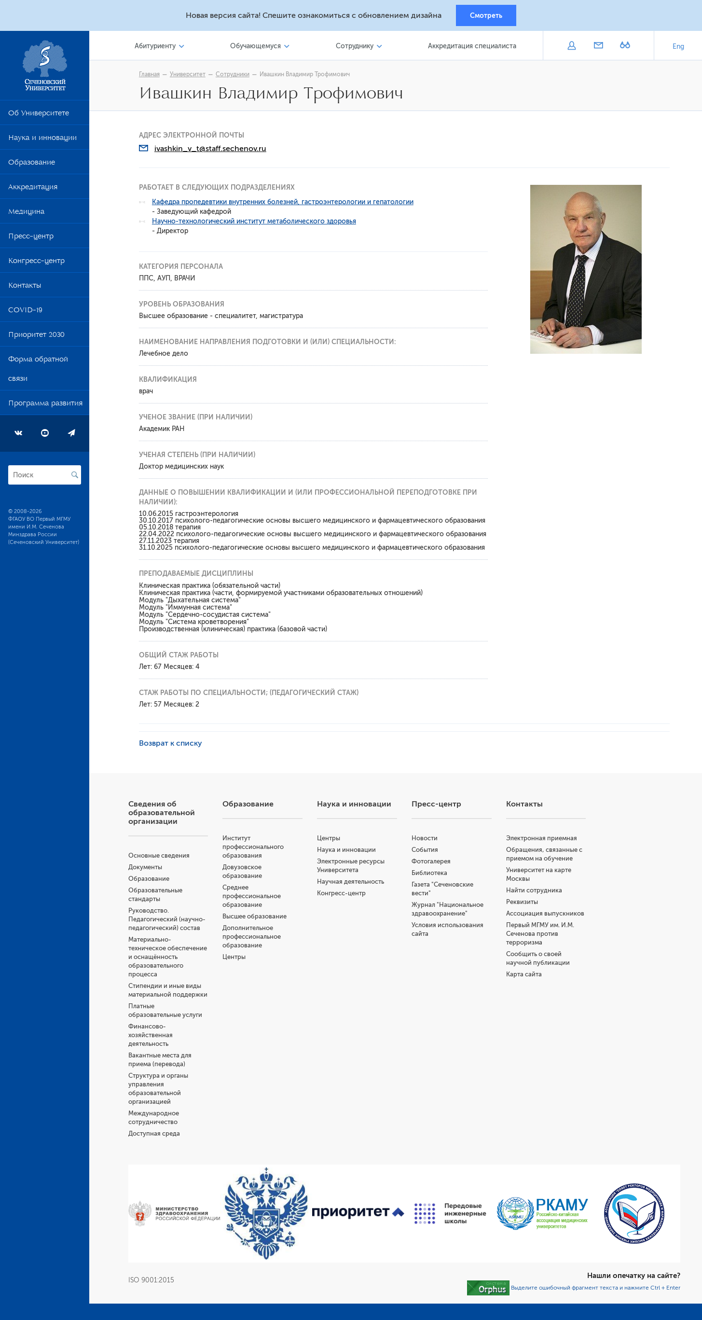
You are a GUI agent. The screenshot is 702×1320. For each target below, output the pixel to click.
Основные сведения (163, 857)
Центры (237, 958)
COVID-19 (25, 313)
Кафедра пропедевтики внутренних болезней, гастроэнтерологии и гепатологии (285, 203)
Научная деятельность (353, 883)
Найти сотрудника (536, 891)
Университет (190, 75)
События (426, 851)
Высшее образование (258, 917)
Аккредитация (32, 190)
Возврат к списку (173, 744)
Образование (31, 165)
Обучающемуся (258, 47)
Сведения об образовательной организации (166, 814)
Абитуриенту (158, 47)
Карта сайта (525, 975)
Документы (149, 868)
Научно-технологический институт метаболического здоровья (256, 222)
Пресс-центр (31, 239)
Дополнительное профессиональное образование (255, 938)
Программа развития (45, 406)
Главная (151, 75)
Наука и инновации (42, 141)
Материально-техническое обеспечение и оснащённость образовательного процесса (172, 958)
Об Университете (38, 116)
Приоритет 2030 (36, 338)
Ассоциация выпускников (547, 914)
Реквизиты (523, 903)
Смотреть (486, 16)
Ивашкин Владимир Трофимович (307, 75)
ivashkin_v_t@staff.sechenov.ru (213, 150)
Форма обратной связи (38, 372)
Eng (678, 48)
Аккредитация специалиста (472, 47)
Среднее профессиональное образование (255, 897)
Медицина (26, 215)
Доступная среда (158, 1135)
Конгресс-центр (36, 264)
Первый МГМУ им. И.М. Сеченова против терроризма (542, 935)
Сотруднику (356, 47)
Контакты (24, 288)
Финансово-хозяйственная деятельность (155, 1036)
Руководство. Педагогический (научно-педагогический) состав (171, 920)
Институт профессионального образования (257, 848)
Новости (426, 839)
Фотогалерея (433, 862)
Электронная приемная (543, 839)
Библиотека (431, 874)
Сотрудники (235, 75)
